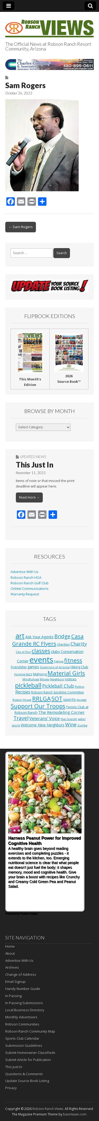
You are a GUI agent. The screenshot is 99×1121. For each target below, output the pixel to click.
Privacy (11, 1087)
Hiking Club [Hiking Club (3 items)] (79, 667)
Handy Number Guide (22, 988)
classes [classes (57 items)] (41, 651)
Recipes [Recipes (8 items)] (22, 692)
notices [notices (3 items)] (71, 679)
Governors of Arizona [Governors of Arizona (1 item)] (55, 667)
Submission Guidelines (23, 1045)
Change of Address (20, 974)
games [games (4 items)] (33, 666)
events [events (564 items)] (41, 659)
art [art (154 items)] (20, 635)
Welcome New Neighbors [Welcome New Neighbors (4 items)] (42, 724)
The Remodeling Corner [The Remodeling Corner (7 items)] (61, 712)
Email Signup (15, 981)
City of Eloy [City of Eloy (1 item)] (23, 652)
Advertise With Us (25, 572)
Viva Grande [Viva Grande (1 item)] (68, 719)
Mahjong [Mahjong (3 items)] (40, 674)
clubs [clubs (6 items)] (55, 651)
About (10, 953)
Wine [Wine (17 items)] (71, 724)
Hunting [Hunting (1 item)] (19, 674)
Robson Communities (22, 1024)
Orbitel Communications (30, 588)
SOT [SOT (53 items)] (56, 698)
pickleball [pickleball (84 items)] (28, 685)
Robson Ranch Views (47, 1109)
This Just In (34, 464)
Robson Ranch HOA (26, 577)
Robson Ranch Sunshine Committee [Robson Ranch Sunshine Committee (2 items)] (57, 692)
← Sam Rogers (20, 226)
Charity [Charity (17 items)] (78, 644)
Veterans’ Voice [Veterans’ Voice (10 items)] (44, 718)
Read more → (29, 497)
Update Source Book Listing (27, 1080)
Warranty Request (25, 594)
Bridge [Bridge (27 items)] (62, 636)
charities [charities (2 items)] (63, 644)
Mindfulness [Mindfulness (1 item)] (30, 679)
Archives (12, 967)
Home (10, 946)
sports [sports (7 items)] (69, 699)
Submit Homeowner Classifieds (30, 1052)
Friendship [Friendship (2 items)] (19, 667)
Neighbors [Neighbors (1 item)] (57, 679)
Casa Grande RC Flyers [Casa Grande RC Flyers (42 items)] (48, 639)
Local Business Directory (24, 1010)
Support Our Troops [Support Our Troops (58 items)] (38, 706)
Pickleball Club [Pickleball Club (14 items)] (58, 686)
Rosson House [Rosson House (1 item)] (21, 700)
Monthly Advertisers (21, 1017)
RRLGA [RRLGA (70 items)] (41, 699)
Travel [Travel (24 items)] (21, 718)
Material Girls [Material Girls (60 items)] (66, 673)
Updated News (33, 457)
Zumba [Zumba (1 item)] (82, 725)
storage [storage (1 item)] (82, 700)
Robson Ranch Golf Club (30, 583)
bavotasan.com (74, 1114)
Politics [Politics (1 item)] (79, 686)
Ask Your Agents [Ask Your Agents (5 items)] (39, 636)
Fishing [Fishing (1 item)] (58, 661)
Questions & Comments (24, 1074)
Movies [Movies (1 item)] (44, 679)
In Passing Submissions (24, 1003)
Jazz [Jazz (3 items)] (29, 674)
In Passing (13, 995)
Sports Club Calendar (22, 1038)
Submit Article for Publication (28, 1059)
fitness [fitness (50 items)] (73, 660)
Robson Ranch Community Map (30, 1031)
